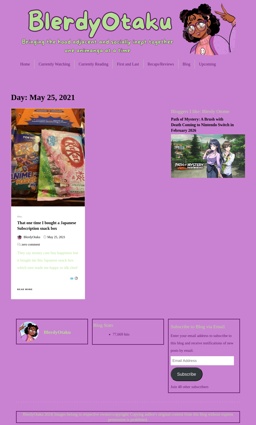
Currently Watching (54, 64)
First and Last (128, 64)
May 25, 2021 (56, 237)
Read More (25, 289)
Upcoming (207, 64)
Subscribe (186, 374)
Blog (186, 64)
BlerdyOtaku (32, 237)
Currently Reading (93, 64)
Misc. (20, 216)
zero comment (31, 244)
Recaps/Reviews (161, 64)
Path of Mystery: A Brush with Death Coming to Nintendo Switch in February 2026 (202, 125)
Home (25, 64)
